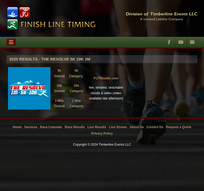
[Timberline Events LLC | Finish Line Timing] (51, 18)
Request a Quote (178, 127)
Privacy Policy (102, 133)
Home (17, 127)
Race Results (75, 127)
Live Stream (118, 127)
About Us (137, 127)
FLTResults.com (106, 78)
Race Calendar (51, 127)
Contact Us (154, 127)
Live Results (96, 127)
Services (30, 127)
